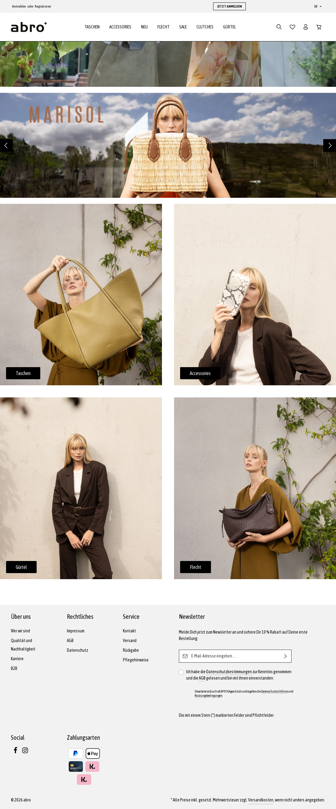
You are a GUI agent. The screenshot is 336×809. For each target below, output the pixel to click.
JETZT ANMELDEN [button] (229, 6)
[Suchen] (279, 28)
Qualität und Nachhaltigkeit (23, 644)
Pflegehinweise (136, 659)
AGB (70, 640)
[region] (168, 147)
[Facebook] (15, 752)
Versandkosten (260, 800)
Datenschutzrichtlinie (274, 691)
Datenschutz (77, 650)
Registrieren (43, 6)
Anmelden (19, 6)
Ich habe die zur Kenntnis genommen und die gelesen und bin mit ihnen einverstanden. (239, 675)
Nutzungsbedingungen (208, 695)
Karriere (17, 658)
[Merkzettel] (292, 28)
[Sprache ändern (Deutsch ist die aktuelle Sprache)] (317, 6)
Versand (130, 640)
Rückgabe (131, 650)
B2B (14, 668)
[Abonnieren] (286, 656)
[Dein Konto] (306, 28)
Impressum (75, 630)
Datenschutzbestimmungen (229, 671)
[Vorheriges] (6, 147)
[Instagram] (25, 752)
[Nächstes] (329, 147)
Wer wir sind (20, 630)
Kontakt (129, 630)
